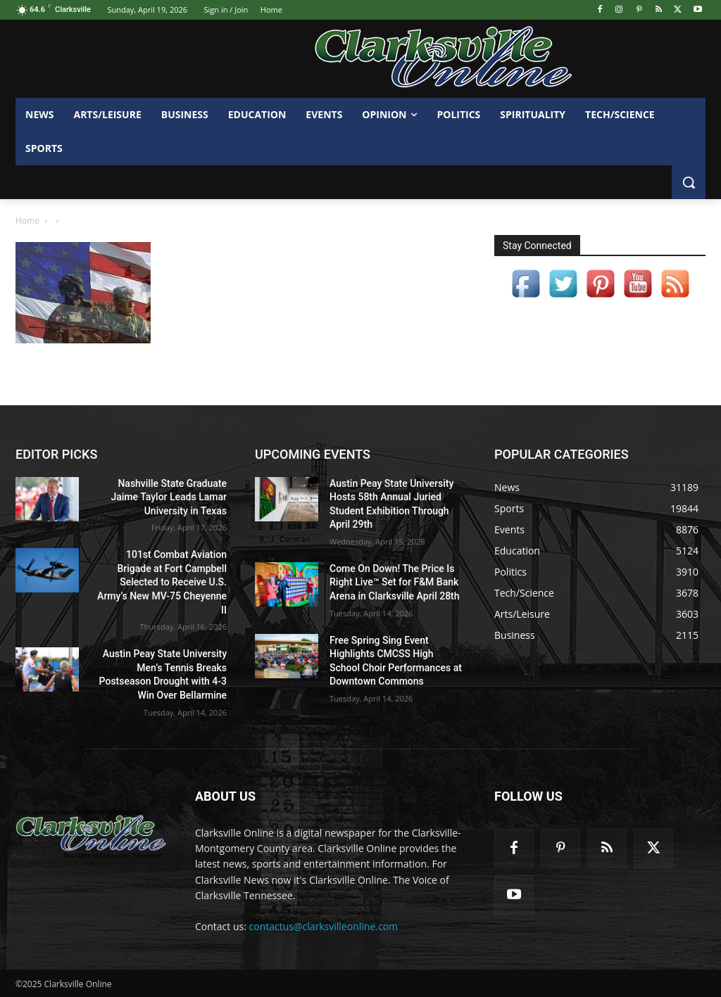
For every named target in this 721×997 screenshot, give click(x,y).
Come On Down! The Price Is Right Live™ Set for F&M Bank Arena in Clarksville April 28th (395, 582)
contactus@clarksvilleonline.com (324, 926)
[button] (689, 182)
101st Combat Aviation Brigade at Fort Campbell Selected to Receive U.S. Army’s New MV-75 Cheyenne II (162, 582)
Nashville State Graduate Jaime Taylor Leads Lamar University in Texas (169, 497)
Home (27, 221)
